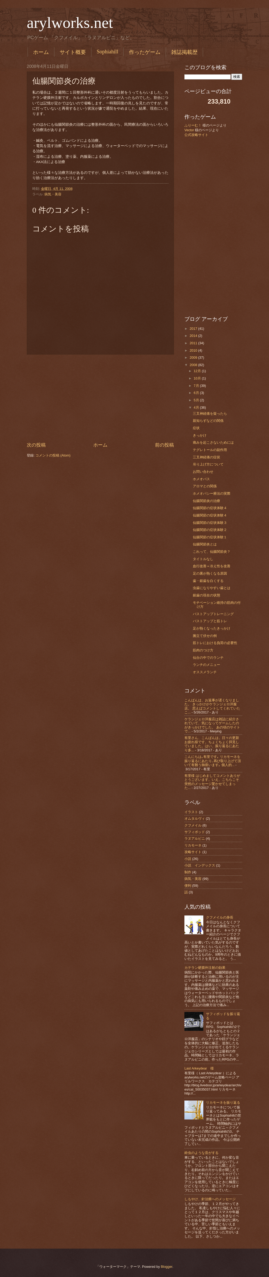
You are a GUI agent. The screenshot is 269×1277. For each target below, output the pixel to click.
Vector (189, 130)
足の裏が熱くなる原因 (210, 573)
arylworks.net (70, 22)
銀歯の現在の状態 (206, 595)
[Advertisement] (100, 398)
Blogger (166, 1267)
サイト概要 (73, 52)
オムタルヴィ (194, 818)
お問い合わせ (203, 472)
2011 (194, 343)
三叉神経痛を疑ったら (210, 413)
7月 (197, 386)
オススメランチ (205, 672)
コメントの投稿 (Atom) (52, 455)
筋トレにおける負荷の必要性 (215, 643)
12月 (198, 371)
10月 (198, 378)
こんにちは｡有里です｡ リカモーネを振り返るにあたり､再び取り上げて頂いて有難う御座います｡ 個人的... (212, 761)
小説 (187, 859)
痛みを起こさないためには (213, 442)
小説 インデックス (199, 865)
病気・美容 (52, 194)
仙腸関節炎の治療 (206, 501)
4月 (197, 407)
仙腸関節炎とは (205, 544)
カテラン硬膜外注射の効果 (204, 968)
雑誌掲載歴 (184, 52)
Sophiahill (107, 51)
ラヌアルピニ (194, 838)
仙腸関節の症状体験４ (210, 508)
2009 (194, 357)
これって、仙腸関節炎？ (211, 552)
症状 (196, 428)
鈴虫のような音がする (201, 1153)
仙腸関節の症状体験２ (210, 530)
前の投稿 (164, 445)
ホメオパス (201, 479)
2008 (194, 365)
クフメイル (192, 825)
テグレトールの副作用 (210, 450)
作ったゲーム (145, 52)
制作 (187, 872)
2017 (194, 329)
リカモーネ (192, 845)
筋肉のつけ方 (203, 650)
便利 (187, 886)
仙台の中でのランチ (208, 658)
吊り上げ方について (208, 464)
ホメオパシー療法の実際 (211, 493)
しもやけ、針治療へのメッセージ (210, 1199)
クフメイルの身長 (219, 917)
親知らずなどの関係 (208, 421)
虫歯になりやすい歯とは (211, 588)
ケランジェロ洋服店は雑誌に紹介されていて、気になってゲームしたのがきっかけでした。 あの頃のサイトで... (212, 725)
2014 (194, 336)
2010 (194, 350)
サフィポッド (194, 832)
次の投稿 (36, 445)
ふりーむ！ (192, 125)
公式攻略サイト (196, 135)
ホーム (41, 52)
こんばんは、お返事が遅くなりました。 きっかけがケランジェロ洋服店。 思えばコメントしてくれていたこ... (212, 706)
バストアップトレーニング (213, 614)
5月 (197, 400)
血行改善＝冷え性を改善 (211, 566)
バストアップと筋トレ (210, 621)
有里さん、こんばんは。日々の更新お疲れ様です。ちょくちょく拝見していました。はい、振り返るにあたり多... (211, 744)
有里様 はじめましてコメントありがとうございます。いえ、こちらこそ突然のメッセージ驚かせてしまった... (212, 782)
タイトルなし (203, 559)
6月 (197, 393)
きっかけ (199, 435)
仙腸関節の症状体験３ (210, 523)
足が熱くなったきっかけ (211, 628)
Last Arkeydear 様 (199, 1068)
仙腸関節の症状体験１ (210, 537)
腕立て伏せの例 (205, 636)
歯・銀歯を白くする (208, 581)
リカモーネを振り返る (223, 1102)
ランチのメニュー (206, 665)
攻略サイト (192, 852)
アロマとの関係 (205, 486)
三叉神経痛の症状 (206, 457)
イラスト (191, 812)
